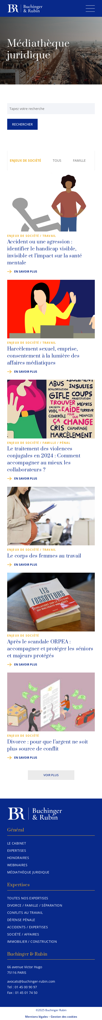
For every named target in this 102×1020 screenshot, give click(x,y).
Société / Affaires (23, 934)
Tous (57, 160)
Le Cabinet (16, 843)
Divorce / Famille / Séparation (35, 905)
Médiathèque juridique (28, 872)
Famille (79, 160)
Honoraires (18, 857)
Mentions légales (36, 1017)
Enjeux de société (25, 160)
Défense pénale (21, 920)
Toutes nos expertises (27, 898)
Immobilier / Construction (32, 941)
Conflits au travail (25, 912)
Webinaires (17, 865)
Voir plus (51, 775)
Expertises (16, 850)
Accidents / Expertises (27, 927)
